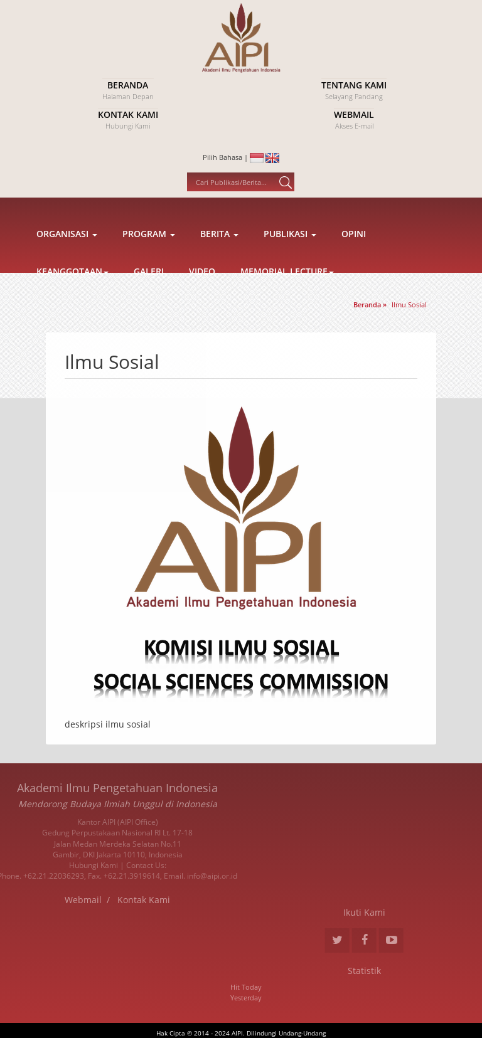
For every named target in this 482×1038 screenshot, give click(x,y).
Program (148, 264)
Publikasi (290, 264)
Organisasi (66, 264)
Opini (353, 264)
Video (202, 301)
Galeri (149, 301)
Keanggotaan (72, 301)
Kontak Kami (60, 900)
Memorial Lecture (287, 301)
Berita (219, 264)
